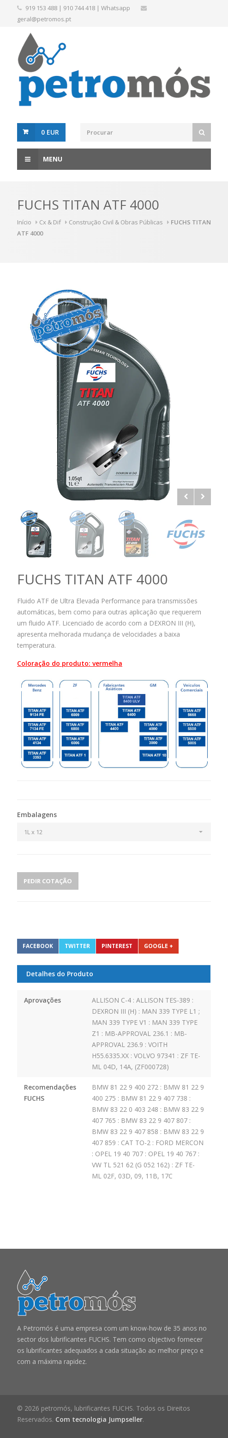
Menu (39, 159)
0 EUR (50, 132)
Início (24, 222)
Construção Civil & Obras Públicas (116, 222)
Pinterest (117, 946)
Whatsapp (115, 8)
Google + (158, 946)
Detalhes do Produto (59, 973)
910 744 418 (79, 8)
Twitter (77, 946)
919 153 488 (41, 8)
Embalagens (37, 814)
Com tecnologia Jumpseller (99, 1419)
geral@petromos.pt (44, 19)
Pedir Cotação (48, 881)
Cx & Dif (50, 222)
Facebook (38, 946)
